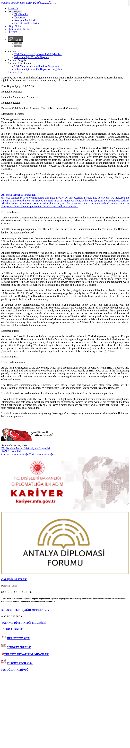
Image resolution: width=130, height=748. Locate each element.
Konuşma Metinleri (24, 20)
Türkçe (15, 39)
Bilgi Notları (15, 26)
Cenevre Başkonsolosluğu (15, 454)
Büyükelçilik (15, 11)
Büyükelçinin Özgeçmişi (37, 448)
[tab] (65, 579)
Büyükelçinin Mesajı (12, 448)
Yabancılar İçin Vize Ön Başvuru (31, 57)
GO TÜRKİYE (14, 629)
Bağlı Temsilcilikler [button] (12, 451)
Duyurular (19, 17)
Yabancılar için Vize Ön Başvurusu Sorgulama (38, 69)
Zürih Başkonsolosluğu (41, 454)
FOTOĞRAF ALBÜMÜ (14, 669)
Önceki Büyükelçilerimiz (27, 23)
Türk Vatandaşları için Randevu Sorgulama (37, 66)
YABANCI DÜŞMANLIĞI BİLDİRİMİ (23, 622)
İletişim (13, 32)
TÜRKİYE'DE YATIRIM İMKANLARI (25, 654)
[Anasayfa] (13, 8)
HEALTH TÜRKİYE (18, 638)
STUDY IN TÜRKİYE (19, 647)
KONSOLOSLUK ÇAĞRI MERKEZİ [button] (25, 610)
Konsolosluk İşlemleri (20, 29)
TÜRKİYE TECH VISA (20, 663)
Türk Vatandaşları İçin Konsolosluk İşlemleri (38, 54)
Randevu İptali (15, 72)
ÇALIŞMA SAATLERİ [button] (14, 579)
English (18, 46)
